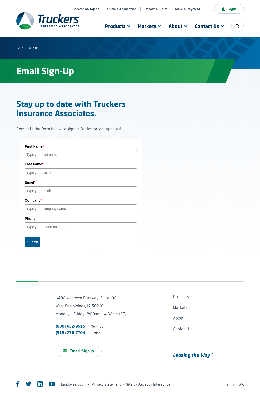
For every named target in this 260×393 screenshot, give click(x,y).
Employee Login (73, 384)
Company (33, 200)
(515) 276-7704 (70, 332)
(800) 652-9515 (70, 326)
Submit (32, 242)
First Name (34, 146)
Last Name (34, 164)
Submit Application (121, 9)
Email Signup (78, 351)
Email (30, 182)
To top (235, 385)
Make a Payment (187, 9)
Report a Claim (156, 9)
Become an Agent (85, 9)
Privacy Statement (106, 384)
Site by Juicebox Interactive (148, 384)
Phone (30, 218)
